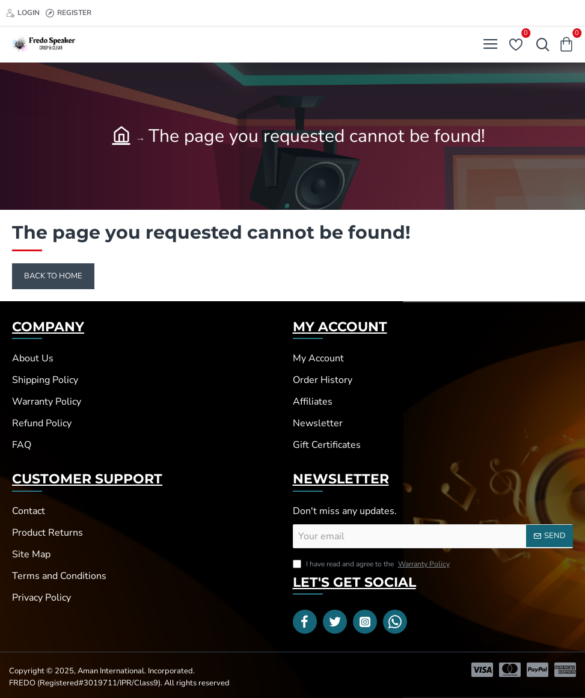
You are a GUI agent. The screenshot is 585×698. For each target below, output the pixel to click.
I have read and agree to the (372, 564)
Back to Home (53, 276)
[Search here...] (540, 44)
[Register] (68, 13)
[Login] (23, 13)
